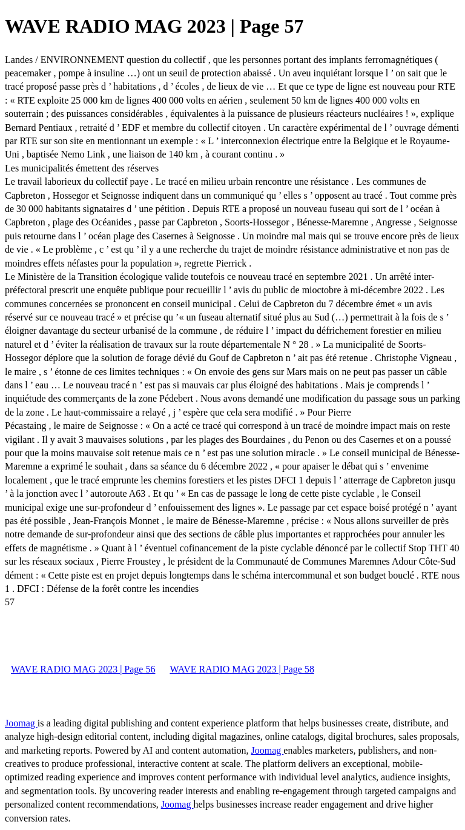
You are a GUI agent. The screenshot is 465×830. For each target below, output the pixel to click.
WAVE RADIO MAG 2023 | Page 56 (83, 669)
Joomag (21, 723)
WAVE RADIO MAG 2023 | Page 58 (242, 669)
